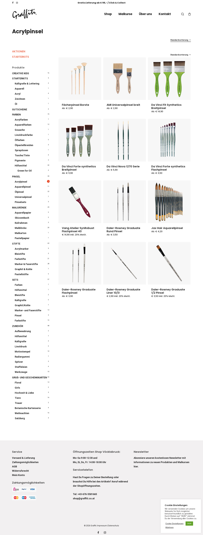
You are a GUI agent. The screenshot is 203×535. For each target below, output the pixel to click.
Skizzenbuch (22, 217)
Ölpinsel (19, 191)
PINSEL (16, 176)
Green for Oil (24, 170)
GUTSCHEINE (19, 109)
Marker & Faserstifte (26, 264)
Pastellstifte (21, 274)
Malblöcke (20, 228)
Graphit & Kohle (23, 269)
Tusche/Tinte (22, 155)
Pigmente (20, 160)
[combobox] (180, 40)
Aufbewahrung (23, 331)
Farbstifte (20, 259)
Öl (16, 104)
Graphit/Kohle (22, 305)
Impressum (102, 526)
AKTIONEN (18, 51)
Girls (17, 387)
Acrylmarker (22, 248)
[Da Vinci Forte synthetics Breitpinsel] (80, 140)
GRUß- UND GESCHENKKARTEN (29, 377)
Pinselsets (20, 202)
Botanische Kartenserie (28, 408)
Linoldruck (21, 346)
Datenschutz (113, 526)
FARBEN (16, 114)
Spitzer (19, 361)
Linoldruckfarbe (24, 135)
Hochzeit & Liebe (24, 392)
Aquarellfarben (23, 124)
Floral (18, 382)
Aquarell (19, 88)
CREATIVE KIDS (20, 73)
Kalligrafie (20, 300)
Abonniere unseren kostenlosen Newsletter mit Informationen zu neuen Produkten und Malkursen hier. (161, 462)
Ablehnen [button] (169, 527)
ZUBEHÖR (17, 326)
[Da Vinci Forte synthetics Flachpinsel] (169, 140)
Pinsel (18, 315)
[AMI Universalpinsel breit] (124, 78)
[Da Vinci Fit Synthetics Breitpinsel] (169, 78)
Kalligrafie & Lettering (27, 83)
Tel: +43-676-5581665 (85, 494)
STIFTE (16, 243)
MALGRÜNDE (19, 207)
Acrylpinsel (21, 181)
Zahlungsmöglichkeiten (25, 462)
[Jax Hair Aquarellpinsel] (169, 201)
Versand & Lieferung (23, 457)
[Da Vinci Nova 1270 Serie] (124, 140)
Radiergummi (22, 356)
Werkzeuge (21, 372)
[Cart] (189, 14)
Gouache (20, 129)
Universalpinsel (23, 197)
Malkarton (20, 233)
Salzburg (20, 418)
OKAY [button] (189, 524)
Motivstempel (22, 351)
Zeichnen (20, 98)
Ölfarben (19, 140)
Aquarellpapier (23, 212)
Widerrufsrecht (20, 470)
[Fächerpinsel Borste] (80, 78)
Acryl (18, 93)
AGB (14, 466)
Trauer (18, 403)
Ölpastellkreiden (24, 145)
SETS (15, 279)
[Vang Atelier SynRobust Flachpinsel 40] (80, 201)
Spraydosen (21, 150)
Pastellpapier (22, 238)
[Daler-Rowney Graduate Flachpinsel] (80, 263)
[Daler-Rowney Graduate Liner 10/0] (124, 263)
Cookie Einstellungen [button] (174, 523)
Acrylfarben (21, 119)
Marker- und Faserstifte (28, 310)
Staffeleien (21, 366)
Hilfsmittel (21, 165)
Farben (18, 284)
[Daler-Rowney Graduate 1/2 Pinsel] (169, 263)
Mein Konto (18, 475)
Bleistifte (20, 253)
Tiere (18, 397)
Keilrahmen (21, 222)
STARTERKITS (20, 57)
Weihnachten (22, 413)
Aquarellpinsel (23, 186)
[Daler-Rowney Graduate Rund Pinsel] (124, 201)
